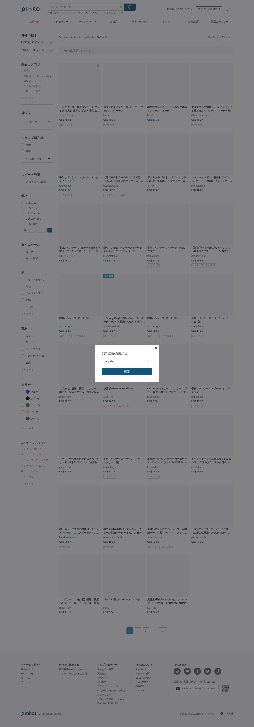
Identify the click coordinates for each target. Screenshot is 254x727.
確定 (127, 371)
